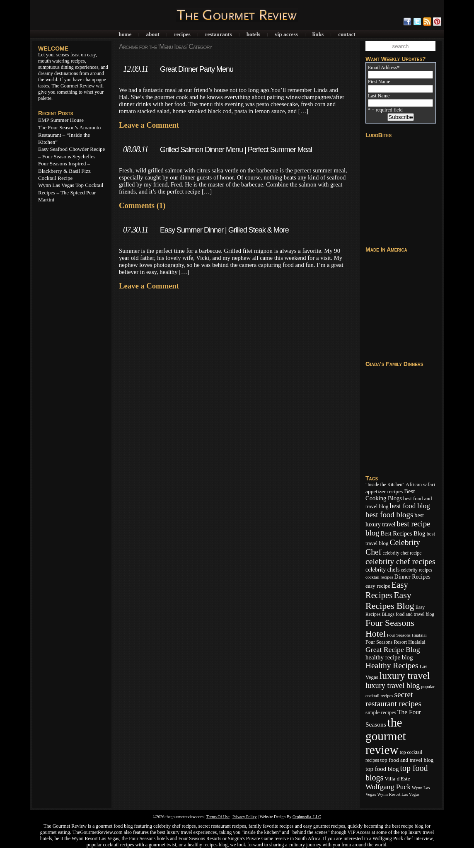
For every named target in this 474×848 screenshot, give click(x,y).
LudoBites (378, 135)
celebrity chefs (382, 569)
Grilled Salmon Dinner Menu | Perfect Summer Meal (236, 149)
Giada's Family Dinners (394, 364)
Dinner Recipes (412, 576)
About (153, 34)
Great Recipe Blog (392, 649)
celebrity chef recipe (401, 552)
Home (124, 34)
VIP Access (286, 34)
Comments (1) (142, 205)
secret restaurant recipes (393, 699)
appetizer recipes (384, 491)
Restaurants (218, 34)
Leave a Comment (149, 125)
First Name (379, 82)
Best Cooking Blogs (390, 495)
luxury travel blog (392, 685)
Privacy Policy (244, 816)
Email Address (383, 67)
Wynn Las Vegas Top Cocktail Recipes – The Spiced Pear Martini (70, 192)
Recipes (182, 34)
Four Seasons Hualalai (407, 635)
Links (318, 34)
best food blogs (389, 514)
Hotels (253, 34)
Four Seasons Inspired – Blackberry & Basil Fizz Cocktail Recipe (64, 170)
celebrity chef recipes (400, 561)
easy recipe (377, 586)
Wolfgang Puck (388, 787)
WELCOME (53, 48)
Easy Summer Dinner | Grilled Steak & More (224, 230)
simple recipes (380, 712)
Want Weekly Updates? (395, 59)
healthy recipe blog (389, 657)
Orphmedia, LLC (307, 816)
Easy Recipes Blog (389, 600)
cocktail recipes (379, 577)
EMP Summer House (61, 120)
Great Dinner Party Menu (196, 69)
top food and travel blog (407, 760)
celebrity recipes (416, 569)
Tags (371, 478)
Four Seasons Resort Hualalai (395, 642)
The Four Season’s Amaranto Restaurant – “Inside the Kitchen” (69, 134)
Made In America (386, 249)
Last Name (378, 96)
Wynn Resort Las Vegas (398, 794)
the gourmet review (385, 736)
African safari (420, 484)
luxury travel (405, 675)
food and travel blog (415, 614)
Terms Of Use (218, 816)
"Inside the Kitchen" (384, 484)
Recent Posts (55, 113)
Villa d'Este (397, 778)
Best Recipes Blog (403, 533)
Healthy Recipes (391, 665)
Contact (346, 34)
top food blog (382, 769)
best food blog (409, 506)
